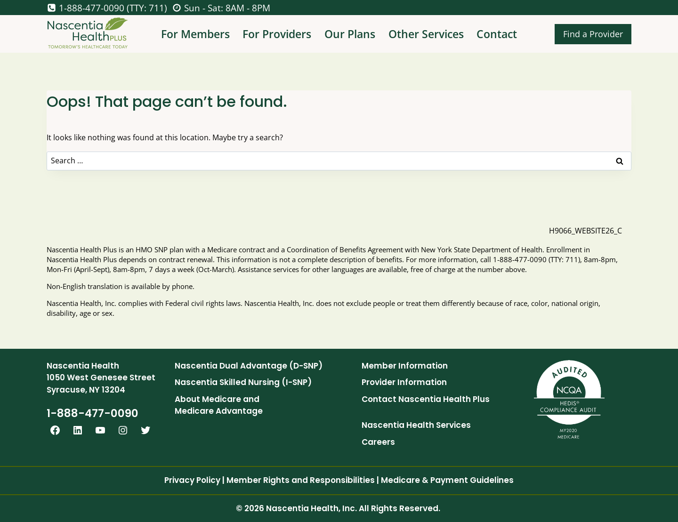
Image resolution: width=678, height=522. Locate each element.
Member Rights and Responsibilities (300, 480)
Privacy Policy (192, 480)
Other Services (426, 33)
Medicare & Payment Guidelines (447, 480)
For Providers (276, 33)
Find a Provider (593, 34)
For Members (195, 33)
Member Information (405, 365)
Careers (378, 442)
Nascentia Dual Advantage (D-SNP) (249, 365)
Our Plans (349, 33)
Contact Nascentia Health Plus (426, 399)
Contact (496, 33)
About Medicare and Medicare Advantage (219, 405)
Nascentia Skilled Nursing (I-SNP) (243, 382)
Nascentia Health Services (416, 425)
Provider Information (404, 382)
